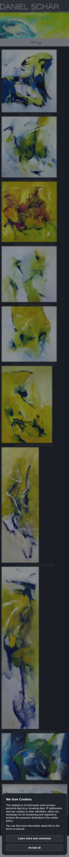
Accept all (34, 847)
